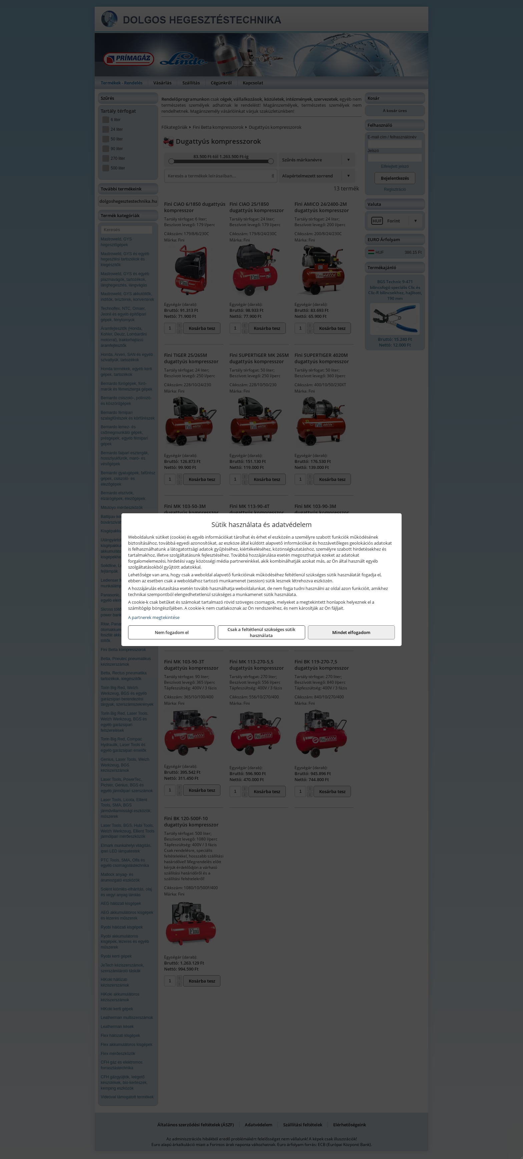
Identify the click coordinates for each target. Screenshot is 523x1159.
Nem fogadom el (172, 632)
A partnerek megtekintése (153, 617)
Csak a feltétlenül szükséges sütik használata (261, 632)
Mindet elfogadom (351, 632)
